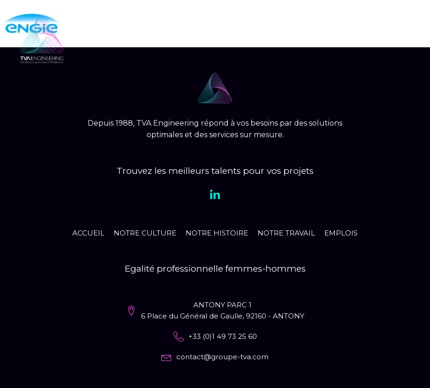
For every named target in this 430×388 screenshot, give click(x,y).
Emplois (341, 233)
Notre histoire (217, 233)
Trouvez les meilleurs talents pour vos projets (215, 170)
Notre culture (145, 233)
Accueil (88, 233)
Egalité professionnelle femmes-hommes (215, 268)
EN (380, 39)
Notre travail (286, 233)
